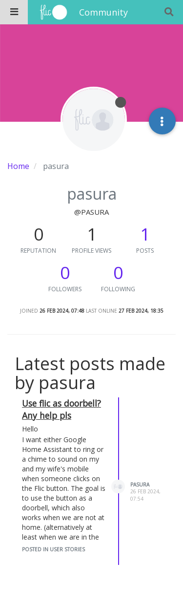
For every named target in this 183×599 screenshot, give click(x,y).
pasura (139, 484)
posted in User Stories (53, 549)
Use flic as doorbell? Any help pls (61, 409)
